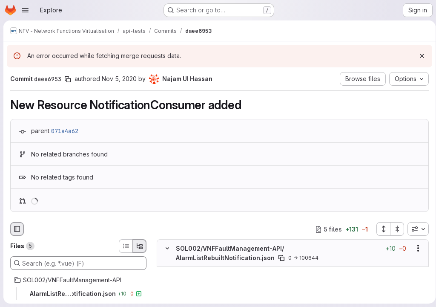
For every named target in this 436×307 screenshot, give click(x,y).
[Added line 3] (187, 288)
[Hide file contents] (167, 248)
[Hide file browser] (17, 229)
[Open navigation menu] (25, 10)
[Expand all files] (380, 229)
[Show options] (415, 248)
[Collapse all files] (394, 229)
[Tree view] (139, 246)
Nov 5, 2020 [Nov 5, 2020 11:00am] (119, 78)
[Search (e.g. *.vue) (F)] (78, 263)
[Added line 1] (187, 271)
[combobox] (415, 229)
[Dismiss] (419, 56)
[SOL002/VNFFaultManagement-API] (78, 280)
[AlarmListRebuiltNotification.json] (78, 294)
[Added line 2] (187, 279)
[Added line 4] (187, 297)
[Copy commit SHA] (68, 79)
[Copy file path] (281, 258)
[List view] (125, 246)
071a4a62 (64, 131)
